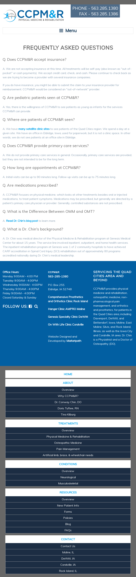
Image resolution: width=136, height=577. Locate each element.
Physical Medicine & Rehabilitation (68, 436)
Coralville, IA (68, 564)
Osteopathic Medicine (68, 442)
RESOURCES (68, 492)
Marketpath (73, 340)
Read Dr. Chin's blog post (22, 220)
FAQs (68, 530)
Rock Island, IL (68, 571)
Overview (68, 389)
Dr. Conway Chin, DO (68, 402)
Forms (68, 511)
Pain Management (68, 449)
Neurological (68, 477)
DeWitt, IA (68, 558)
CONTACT (68, 539)
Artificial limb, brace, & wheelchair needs (68, 455)
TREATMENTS (68, 423)
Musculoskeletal (68, 483)
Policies (68, 518)
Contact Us (68, 546)
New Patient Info (68, 505)
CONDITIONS (68, 464)
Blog (68, 524)
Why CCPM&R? (68, 396)
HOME (68, 374)
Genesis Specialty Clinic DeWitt (68, 316)
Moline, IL (68, 552)
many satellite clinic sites (34, 129)
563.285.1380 (104, 8)
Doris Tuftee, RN (68, 408)
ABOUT (68, 383)
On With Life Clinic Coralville (66, 324)
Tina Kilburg (68, 414)
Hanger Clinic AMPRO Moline (66, 309)
